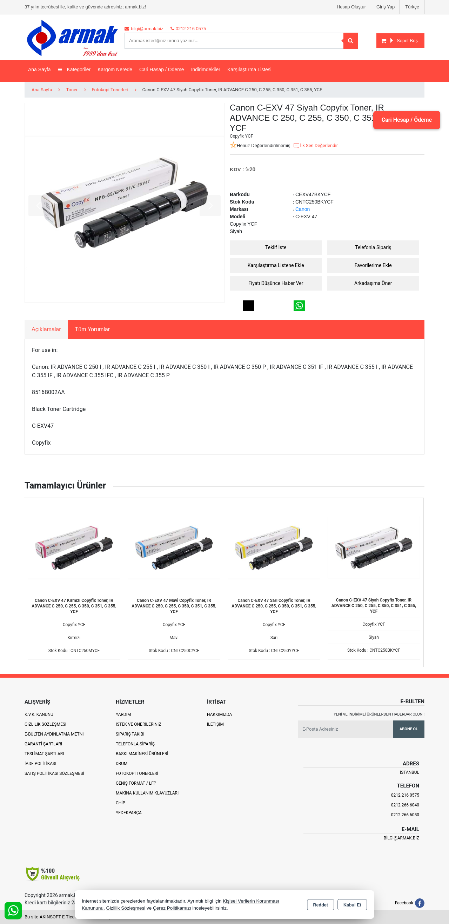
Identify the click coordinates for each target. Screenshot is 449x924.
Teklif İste (275, 247)
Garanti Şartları (43, 744)
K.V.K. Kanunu (39, 714)
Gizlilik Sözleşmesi (45, 724)
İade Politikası (40, 763)
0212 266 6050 (405, 814)
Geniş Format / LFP (136, 783)
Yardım (123, 714)
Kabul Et (352, 905)
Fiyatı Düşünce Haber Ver (275, 283)
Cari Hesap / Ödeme (406, 120)
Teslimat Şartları (44, 753)
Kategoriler (74, 69)
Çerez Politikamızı (172, 908)
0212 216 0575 (405, 795)
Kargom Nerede (115, 69)
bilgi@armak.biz (401, 838)
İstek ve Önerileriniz (138, 724)
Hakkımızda (219, 714)
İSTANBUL (409, 772)
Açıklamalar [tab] (46, 329)
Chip (120, 802)
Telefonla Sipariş (373, 247)
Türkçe (412, 6)
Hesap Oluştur (351, 6)
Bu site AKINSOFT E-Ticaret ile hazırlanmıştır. (70, 916)
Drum (122, 763)
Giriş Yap (385, 6)
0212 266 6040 (405, 805)
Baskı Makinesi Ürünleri (142, 753)
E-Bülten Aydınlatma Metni (54, 734)
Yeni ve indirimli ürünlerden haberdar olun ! (379, 714)
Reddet (320, 905)
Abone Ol (409, 729)
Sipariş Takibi (130, 734)
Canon (302, 209)
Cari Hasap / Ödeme (161, 69)
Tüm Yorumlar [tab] (92, 329)
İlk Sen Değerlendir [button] (315, 145)
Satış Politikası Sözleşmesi (54, 773)
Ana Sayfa (39, 69)
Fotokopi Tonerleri (137, 773)
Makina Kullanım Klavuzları (147, 793)
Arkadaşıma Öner (373, 283)
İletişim (215, 724)
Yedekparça (129, 812)
